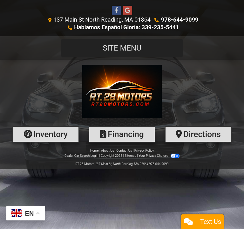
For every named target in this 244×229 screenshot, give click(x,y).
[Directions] (198, 134)
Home (94, 150)
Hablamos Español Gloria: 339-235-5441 (126, 27)
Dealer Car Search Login (81, 155)
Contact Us (124, 150)
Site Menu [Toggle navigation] (122, 48)
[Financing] (122, 134)
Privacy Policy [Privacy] (144, 150)
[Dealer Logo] (122, 91)
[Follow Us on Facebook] (116, 10)
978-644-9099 (179, 19)
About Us (107, 150)
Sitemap (130, 155)
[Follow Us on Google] (127, 10)
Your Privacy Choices (159, 155)
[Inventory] (45, 134)
